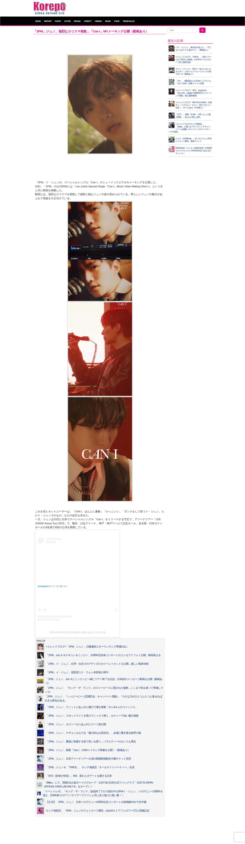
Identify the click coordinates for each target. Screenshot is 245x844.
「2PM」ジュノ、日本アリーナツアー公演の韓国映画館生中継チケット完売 (88, 758)
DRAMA (77, 21)
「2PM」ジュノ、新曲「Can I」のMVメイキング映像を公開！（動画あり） (88, 750)
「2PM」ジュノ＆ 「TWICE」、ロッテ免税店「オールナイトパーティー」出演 (90, 767)
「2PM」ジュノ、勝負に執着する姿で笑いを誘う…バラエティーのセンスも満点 (91, 741)
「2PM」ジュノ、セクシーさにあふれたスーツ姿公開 (76, 724)
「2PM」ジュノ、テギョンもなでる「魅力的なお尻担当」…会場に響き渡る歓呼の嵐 (93, 732)
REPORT (48, 21)
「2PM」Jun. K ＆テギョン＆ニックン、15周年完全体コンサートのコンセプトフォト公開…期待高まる (103, 655)
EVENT (58, 21)
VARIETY (87, 21)
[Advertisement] (145, 9)
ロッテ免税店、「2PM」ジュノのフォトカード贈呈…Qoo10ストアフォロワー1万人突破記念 (97, 810)
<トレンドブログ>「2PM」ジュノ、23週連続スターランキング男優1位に (87, 646)
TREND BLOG (129, 21)
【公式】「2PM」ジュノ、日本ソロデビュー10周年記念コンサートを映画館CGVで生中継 (96, 802)
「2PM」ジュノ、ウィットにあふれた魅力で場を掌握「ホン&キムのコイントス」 (92, 707)
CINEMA (98, 21)
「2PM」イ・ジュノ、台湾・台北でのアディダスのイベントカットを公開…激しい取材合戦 (97, 663)
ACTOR (67, 21)
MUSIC (108, 21)
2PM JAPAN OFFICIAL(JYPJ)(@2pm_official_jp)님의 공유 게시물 (77, 632)
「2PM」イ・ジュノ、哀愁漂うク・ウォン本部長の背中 (77, 672)
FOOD (116, 21)
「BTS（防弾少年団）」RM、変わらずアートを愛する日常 (79, 775)
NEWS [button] (38, 21)
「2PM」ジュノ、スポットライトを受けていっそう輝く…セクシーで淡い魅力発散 (92, 715)
